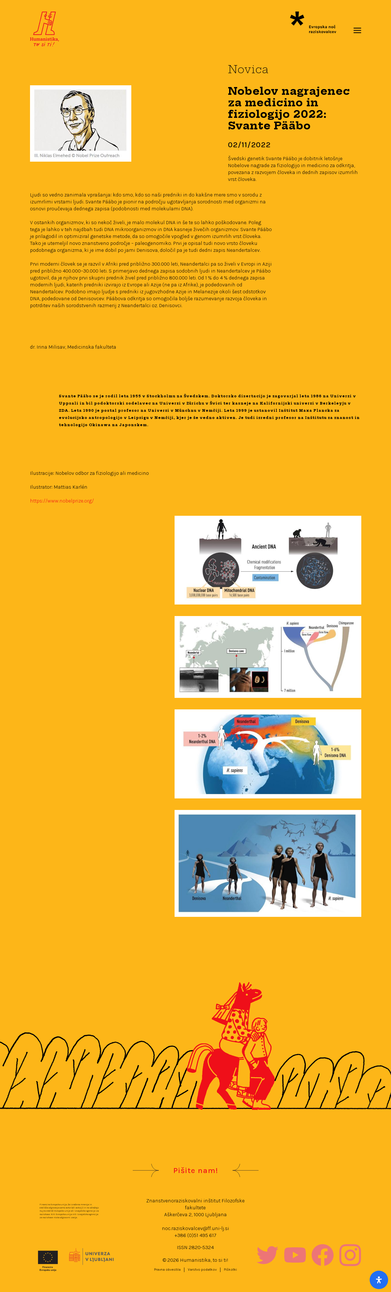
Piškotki (230, 1270)
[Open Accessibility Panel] (379, 1280)
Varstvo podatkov (202, 1270)
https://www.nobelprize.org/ (62, 501)
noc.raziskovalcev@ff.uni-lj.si (195, 1228)
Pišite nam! (195, 1170)
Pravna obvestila (167, 1270)
